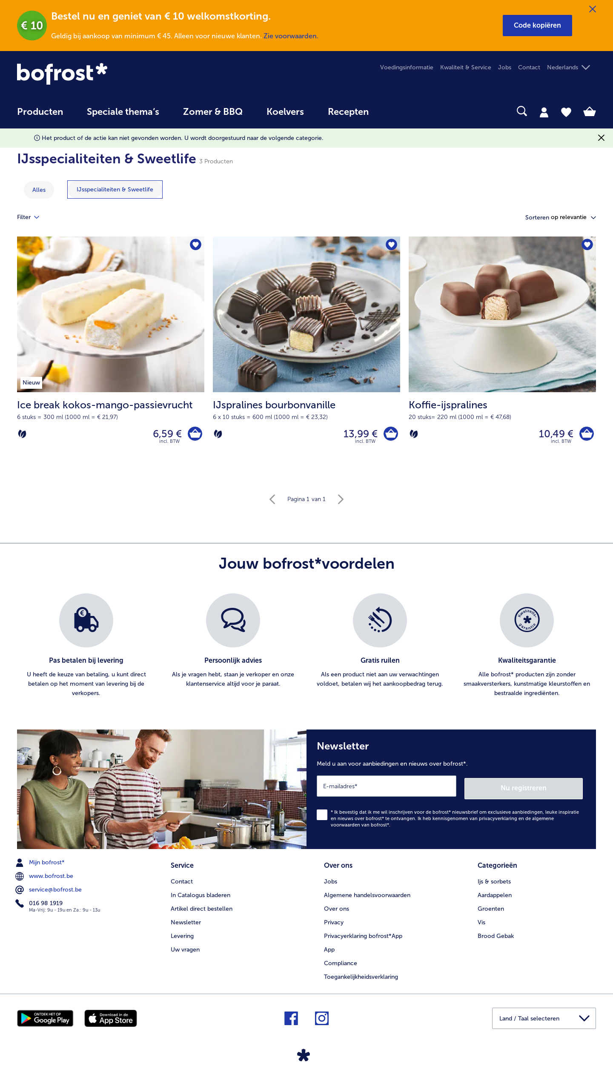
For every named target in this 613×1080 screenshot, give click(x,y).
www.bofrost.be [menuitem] (45, 876)
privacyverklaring (498, 818)
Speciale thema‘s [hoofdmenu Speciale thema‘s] (123, 112)
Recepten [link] (348, 112)
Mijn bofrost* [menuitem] (41, 862)
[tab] (544, 112)
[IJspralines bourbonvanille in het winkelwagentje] (389, 435)
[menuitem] (40, 115)
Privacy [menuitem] (334, 921)
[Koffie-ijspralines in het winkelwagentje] (585, 435)
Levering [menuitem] (182, 934)
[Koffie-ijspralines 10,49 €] (502, 356)
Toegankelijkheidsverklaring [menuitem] (361, 975)
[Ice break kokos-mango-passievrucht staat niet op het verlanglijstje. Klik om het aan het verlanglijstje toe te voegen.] (195, 245)
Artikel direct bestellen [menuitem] (201, 907)
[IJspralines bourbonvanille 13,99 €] (306, 356)
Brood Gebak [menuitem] (496, 934)
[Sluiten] (592, 9)
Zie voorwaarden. (291, 36)
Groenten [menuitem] (491, 907)
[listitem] (86, 648)
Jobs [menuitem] (504, 67)
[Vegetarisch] (22, 435)
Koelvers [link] (285, 112)
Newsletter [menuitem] (186, 921)
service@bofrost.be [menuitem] (49, 889)
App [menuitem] (329, 948)
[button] (537, 25)
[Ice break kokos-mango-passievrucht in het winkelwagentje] (194, 435)
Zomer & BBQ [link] (213, 112)
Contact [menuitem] (529, 67)
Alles (39, 190)
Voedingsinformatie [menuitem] (406, 67)
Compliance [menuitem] (340, 962)
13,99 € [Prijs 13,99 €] (358, 434)
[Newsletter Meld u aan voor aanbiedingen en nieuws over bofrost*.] (451, 790)
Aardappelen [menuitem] (495, 894)
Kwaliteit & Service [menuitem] (465, 67)
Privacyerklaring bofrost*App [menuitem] (363, 934)
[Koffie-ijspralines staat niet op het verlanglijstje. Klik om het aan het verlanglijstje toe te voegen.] (586, 245)
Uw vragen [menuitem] (185, 948)
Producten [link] (40, 112)
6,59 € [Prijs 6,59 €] (165, 434)
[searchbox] (398, 111)
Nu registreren (549, 788)
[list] (306, 648)
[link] (104, 74)
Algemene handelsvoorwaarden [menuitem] (367, 894)
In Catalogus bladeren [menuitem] (200, 894)
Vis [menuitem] (481, 921)
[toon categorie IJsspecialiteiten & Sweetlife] (115, 189)
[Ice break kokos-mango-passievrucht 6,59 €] (110, 356)
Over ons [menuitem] (336, 907)
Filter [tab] (33, 217)
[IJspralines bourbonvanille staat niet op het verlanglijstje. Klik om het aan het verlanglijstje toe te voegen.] (391, 245)
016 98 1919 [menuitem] (40, 903)
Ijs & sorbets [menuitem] (494, 880)
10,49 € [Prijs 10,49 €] (554, 434)
